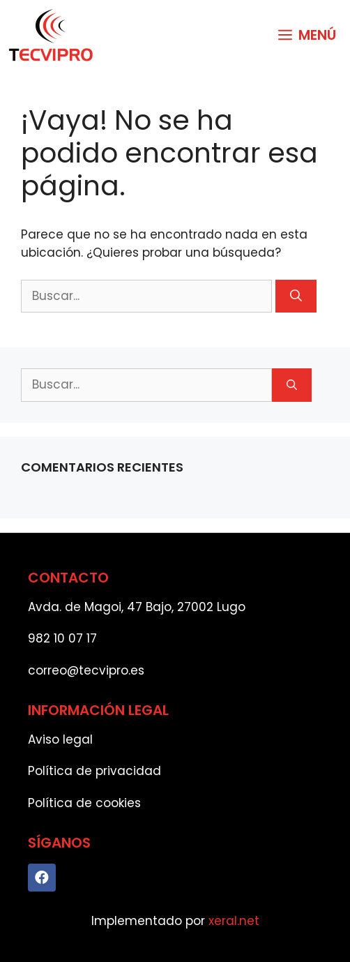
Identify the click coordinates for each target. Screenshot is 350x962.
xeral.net (233, 920)
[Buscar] (296, 296)
